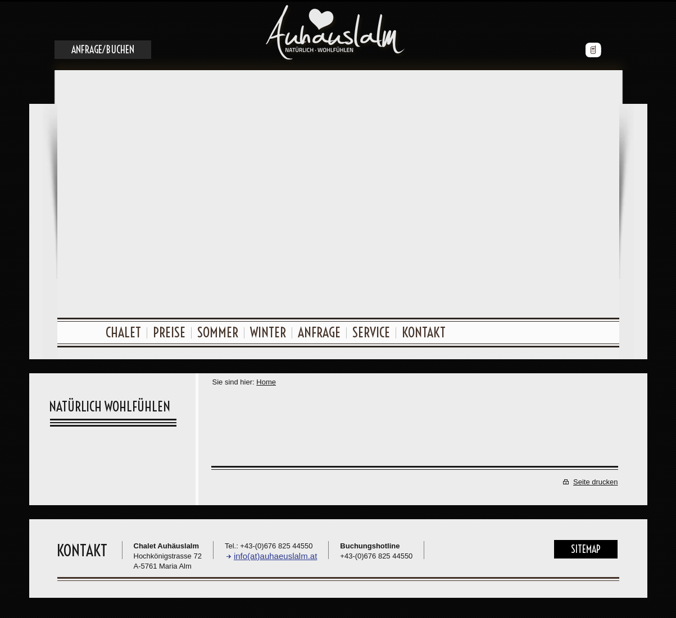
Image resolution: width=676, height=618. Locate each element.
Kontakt (424, 330)
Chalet (123, 330)
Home (266, 380)
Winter (268, 330)
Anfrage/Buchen (102, 48)
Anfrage (319, 330)
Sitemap (586, 547)
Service (371, 330)
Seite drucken (595, 480)
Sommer (217, 330)
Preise (169, 330)
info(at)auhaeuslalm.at (275, 554)
